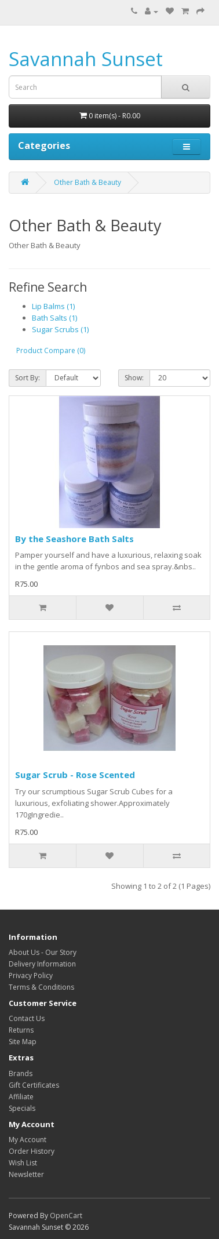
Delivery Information (42, 964)
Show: (134, 378)
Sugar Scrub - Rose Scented (75, 774)
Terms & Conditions (41, 987)
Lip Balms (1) (53, 306)
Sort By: (27, 378)
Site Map (22, 1042)
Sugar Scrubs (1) (60, 329)
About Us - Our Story (42, 952)
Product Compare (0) (50, 350)
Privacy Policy (31, 975)
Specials (22, 1108)
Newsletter (26, 1174)
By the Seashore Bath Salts (74, 538)
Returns (21, 1030)
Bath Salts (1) (54, 318)
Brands (20, 1073)
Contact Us (27, 1018)
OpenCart (66, 1215)
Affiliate (21, 1097)
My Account (27, 1139)
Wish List (23, 1163)
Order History (31, 1151)
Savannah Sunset (86, 59)
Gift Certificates (34, 1085)
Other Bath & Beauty (87, 182)
